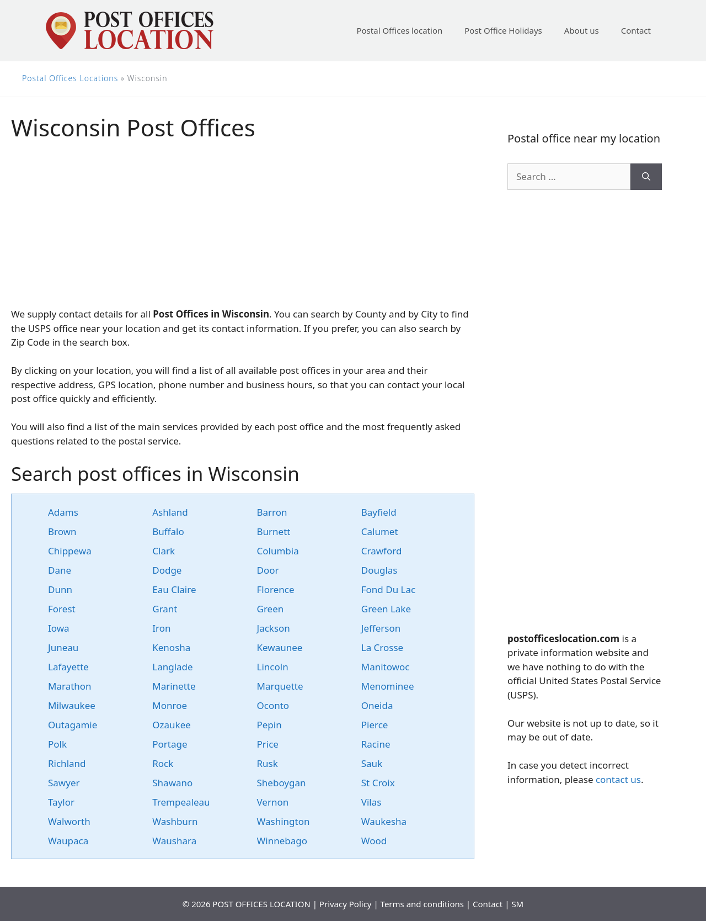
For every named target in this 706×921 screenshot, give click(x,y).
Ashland (170, 512)
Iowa (58, 628)
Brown (62, 531)
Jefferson (380, 628)
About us (581, 30)
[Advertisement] (242, 229)
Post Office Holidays (503, 30)
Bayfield (379, 512)
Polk (57, 744)
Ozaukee (171, 724)
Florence (276, 589)
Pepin (269, 724)
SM (517, 903)
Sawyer (64, 782)
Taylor (61, 802)
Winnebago (282, 840)
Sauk (371, 763)
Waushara (174, 840)
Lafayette (68, 666)
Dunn (60, 589)
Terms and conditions (422, 903)
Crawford (381, 550)
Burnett (274, 531)
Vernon (273, 802)
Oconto (273, 705)
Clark (163, 550)
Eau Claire (174, 589)
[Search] (646, 176)
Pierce (374, 724)
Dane (59, 570)
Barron (272, 512)
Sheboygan (281, 782)
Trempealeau (181, 802)
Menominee (387, 686)
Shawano (172, 782)
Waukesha (384, 821)
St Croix (378, 782)
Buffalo (168, 531)
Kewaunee (280, 647)
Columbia (278, 550)
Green (270, 608)
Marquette (280, 686)
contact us (618, 779)
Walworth (69, 821)
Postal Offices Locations (70, 78)
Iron (161, 628)
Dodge (166, 570)
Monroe (169, 705)
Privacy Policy (345, 903)
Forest (62, 608)
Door (268, 570)
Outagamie (72, 724)
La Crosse (382, 647)
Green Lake (386, 608)
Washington (283, 821)
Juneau (63, 647)
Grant (164, 608)
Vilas (371, 802)
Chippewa (70, 550)
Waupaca (68, 840)
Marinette (173, 686)
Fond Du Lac (388, 589)
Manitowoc (385, 666)
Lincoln (272, 666)
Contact (636, 30)
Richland (67, 763)
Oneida (377, 705)
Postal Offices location (399, 30)
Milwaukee (71, 705)
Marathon (70, 686)
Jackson (273, 628)
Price (268, 744)
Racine (376, 744)
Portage (169, 744)
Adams (63, 512)
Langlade (172, 666)
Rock (162, 763)
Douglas (379, 570)
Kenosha (171, 647)
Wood (374, 840)
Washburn (174, 821)
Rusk (267, 763)
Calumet (379, 531)
